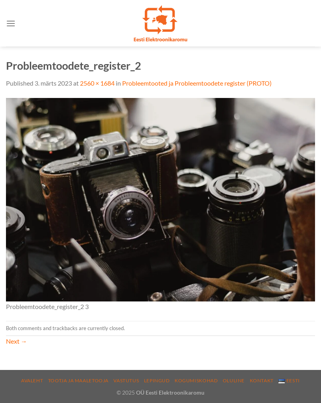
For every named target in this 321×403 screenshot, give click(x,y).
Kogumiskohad (196, 380)
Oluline (234, 380)
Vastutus (126, 380)
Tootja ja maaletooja (78, 380)
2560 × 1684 (97, 83)
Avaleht (32, 380)
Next (16, 341)
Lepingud (157, 380)
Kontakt (262, 380)
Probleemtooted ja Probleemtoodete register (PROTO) (197, 83)
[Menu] (11, 23)
